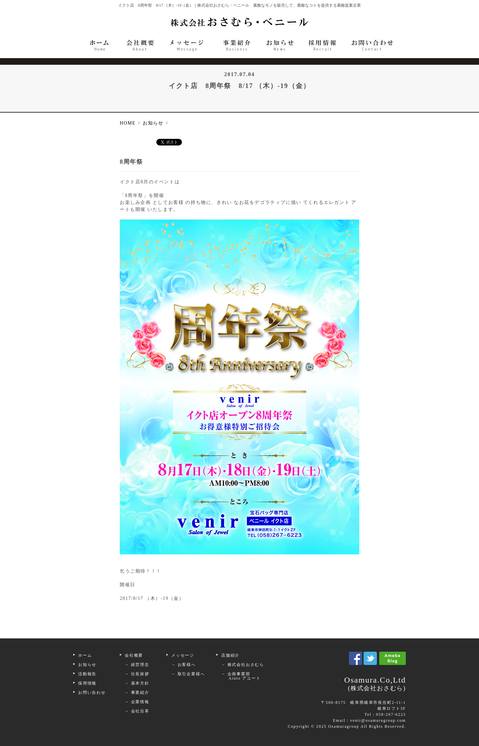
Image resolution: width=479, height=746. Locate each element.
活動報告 (87, 674)
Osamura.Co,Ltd (336, 684)
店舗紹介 (230, 655)
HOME (128, 123)
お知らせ (87, 664)
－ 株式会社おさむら (242, 664)
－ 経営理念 (137, 664)
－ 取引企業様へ (188, 674)
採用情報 (87, 683)
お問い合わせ (92, 692)
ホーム (85, 655)
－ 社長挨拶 (137, 674)
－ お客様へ (183, 664)
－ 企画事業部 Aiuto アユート (238, 676)
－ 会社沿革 (137, 711)
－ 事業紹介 (137, 692)
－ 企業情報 (137, 701)
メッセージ (182, 655)
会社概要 (134, 655)
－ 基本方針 (137, 683)
